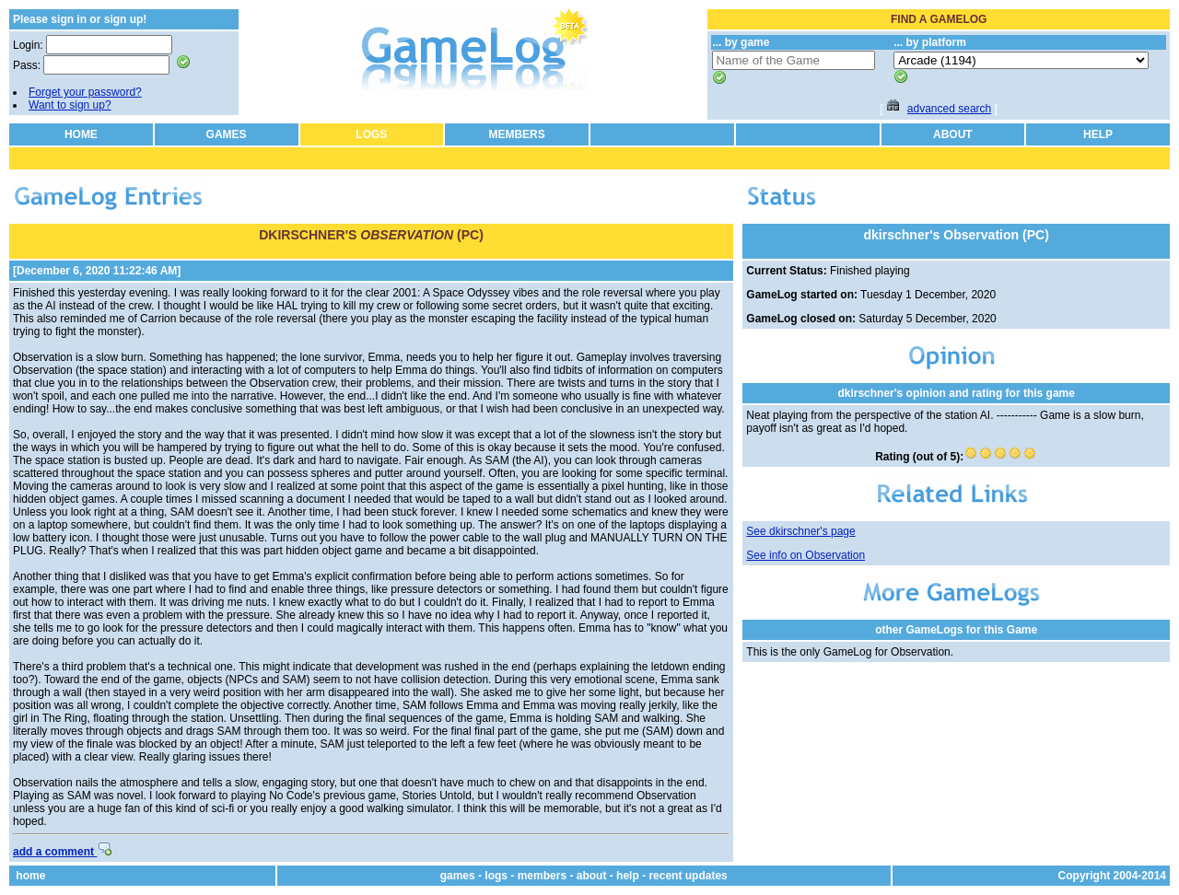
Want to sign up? (70, 105)
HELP (1098, 134)
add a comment (62, 851)
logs (496, 875)
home (30, 875)
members (542, 875)
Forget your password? (85, 92)
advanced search (949, 108)
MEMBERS (516, 134)
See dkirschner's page (800, 531)
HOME (81, 134)
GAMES (226, 134)
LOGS (371, 134)
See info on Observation (805, 555)
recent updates (687, 875)
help (627, 875)
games (457, 875)
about (592, 875)
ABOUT (953, 134)
